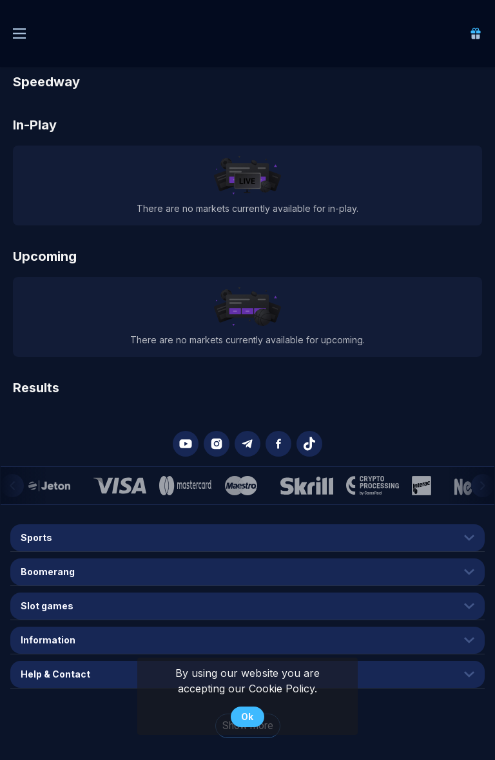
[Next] (482, 485)
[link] (475, 33)
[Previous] (12, 485)
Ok (247, 716)
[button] (186, 444)
